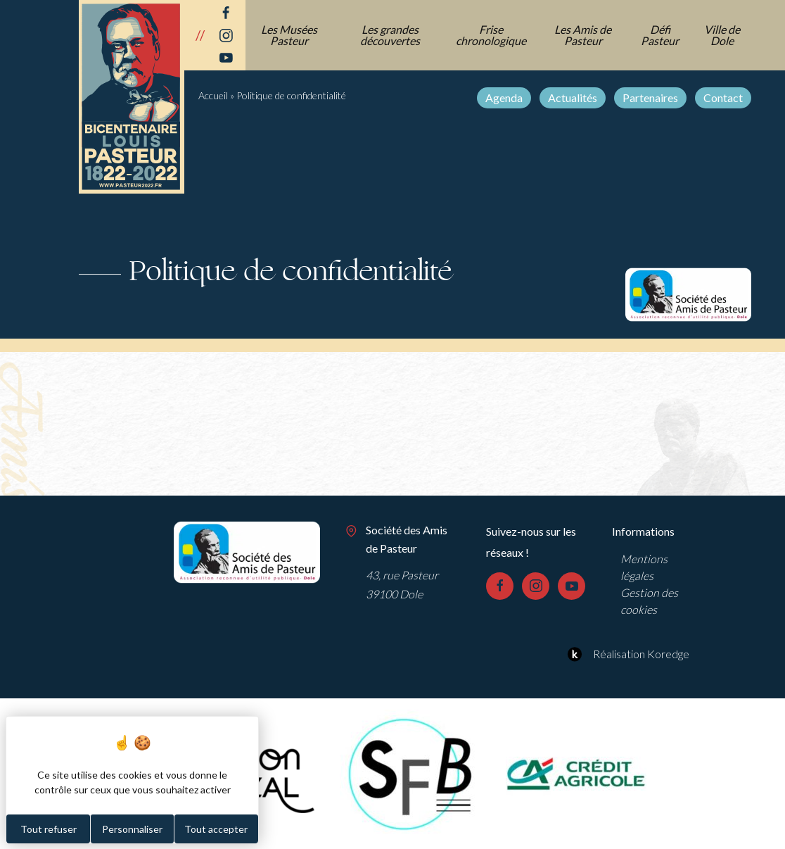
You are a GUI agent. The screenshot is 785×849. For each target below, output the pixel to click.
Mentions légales (644, 567)
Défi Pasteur (660, 35)
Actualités (572, 97)
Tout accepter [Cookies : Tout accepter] (216, 829)
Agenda (504, 97)
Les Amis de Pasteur (582, 35)
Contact (723, 97)
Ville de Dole (722, 35)
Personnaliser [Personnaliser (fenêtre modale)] (132, 829)
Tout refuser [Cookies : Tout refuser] (48, 829)
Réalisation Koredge (626, 654)
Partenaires (650, 97)
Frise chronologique (491, 35)
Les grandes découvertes (390, 35)
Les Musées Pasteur (289, 35)
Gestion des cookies (649, 601)
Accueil (213, 95)
